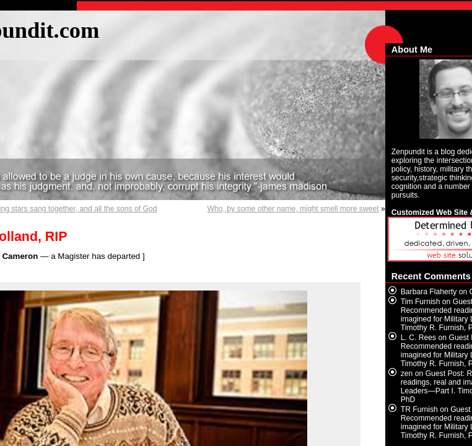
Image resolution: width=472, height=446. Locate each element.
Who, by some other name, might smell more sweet (293, 208)
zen (407, 373)
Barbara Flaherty (429, 291)
